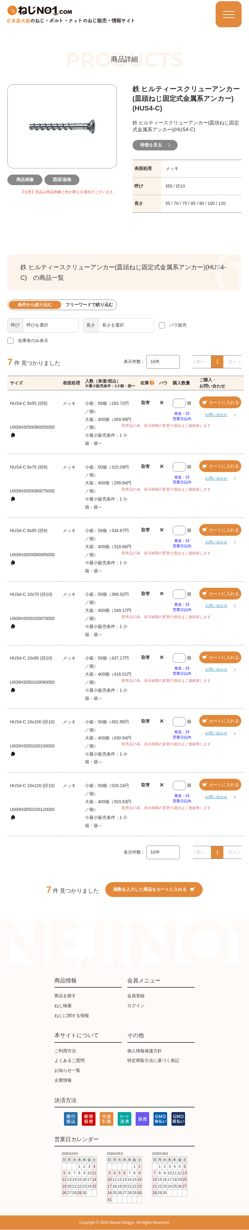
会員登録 (136, 995)
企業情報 (63, 1080)
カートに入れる (220, 402)
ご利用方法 (65, 1050)
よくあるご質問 (69, 1060)
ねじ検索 (63, 1005)
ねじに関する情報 (71, 1015)
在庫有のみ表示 (33, 340)
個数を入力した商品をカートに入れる (154, 889)
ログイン (136, 1005)
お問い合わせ (215, 415)
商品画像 (25, 179)
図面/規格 (62, 179)
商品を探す (65, 995)
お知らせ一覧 (67, 1070)
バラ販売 (178, 325)
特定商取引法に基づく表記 (153, 1060)
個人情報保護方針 (144, 1050)
